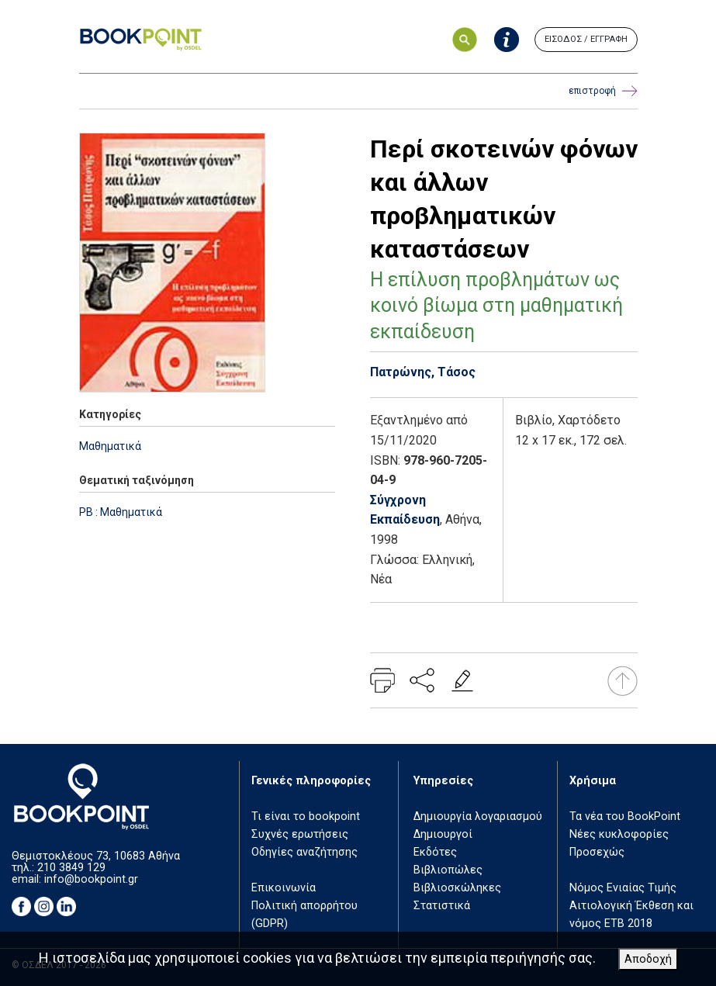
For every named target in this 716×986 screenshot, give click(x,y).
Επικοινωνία (283, 887)
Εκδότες (435, 852)
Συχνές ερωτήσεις (299, 834)
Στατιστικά (441, 905)
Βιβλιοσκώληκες (457, 887)
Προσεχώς (596, 852)
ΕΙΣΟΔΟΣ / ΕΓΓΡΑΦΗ (586, 39)
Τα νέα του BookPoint (624, 816)
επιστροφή (603, 91)
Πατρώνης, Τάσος (423, 372)
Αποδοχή (648, 959)
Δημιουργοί (442, 834)
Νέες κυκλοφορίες (619, 834)
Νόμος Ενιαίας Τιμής (622, 887)
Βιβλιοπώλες (448, 870)
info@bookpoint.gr (91, 879)
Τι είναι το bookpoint (305, 816)
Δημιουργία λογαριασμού (477, 816)
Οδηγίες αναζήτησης (304, 852)
